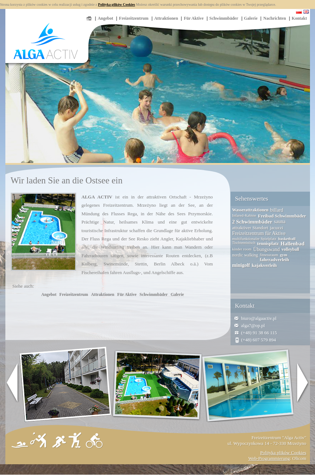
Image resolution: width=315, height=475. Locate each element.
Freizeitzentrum (133, 18)
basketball (286, 238)
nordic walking (245, 255)
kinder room (242, 249)
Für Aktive (193, 18)
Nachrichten (274, 18)
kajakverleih (264, 265)
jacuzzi (276, 227)
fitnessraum (269, 255)
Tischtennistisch (244, 243)
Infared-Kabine (244, 215)
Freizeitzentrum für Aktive (259, 233)
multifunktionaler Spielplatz (254, 238)
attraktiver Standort (250, 227)
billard (277, 210)
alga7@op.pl (253, 325)
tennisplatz (268, 243)
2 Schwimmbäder (252, 222)
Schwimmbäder (223, 18)
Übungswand (266, 249)
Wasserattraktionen (250, 209)
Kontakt (299, 18)
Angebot (105, 18)
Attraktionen (166, 18)
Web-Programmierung (269, 458)
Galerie (251, 18)
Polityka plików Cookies (116, 4)
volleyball (290, 249)
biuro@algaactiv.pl (259, 318)
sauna (280, 221)
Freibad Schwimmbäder (282, 216)
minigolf (241, 265)
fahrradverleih (274, 259)
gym (283, 255)
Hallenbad (293, 243)
